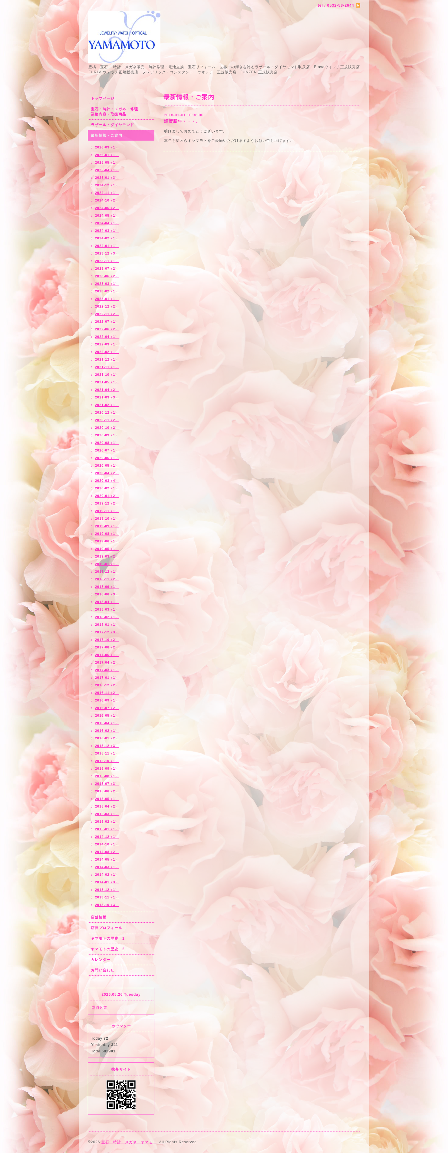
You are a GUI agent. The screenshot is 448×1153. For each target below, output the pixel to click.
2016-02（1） (107, 730)
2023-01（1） (107, 299)
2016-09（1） (107, 700)
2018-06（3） (107, 594)
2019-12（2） (107, 503)
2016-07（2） (107, 708)
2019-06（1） (107, 541)
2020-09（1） (107, 435)
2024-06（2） (107, 208)
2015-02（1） (107, 821)
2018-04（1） (107, 602)
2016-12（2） (107, 685)
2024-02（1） (107, 238)
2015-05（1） (107, 799)
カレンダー (100, 960)
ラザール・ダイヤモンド (112, 125)
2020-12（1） (107, 412)
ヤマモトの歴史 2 (108, 949)
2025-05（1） (107, 162)
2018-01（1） (107, 624)
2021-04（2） (107, 390)
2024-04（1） (107, 223)
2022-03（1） (107, 344)
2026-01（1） (107, 155)
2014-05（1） (107, 859)
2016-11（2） (107, 693)
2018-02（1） (107, 617)
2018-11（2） (107, 579)
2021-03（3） (107, 397)
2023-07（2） (107, 268)
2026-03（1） (107, 147)
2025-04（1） (107, 170)
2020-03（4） (107, 480)
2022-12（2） (107, 306)
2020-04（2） (107, 473)
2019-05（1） (107, 549)
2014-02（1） (107, 874)
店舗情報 (99, 917)
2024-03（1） (107, 230)
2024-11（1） (107, 193)
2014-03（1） (107, 867)
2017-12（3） (107, 632)
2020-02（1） (107, 488)
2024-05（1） (107, 215)
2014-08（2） (107, 852)
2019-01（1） (107, 564)
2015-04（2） (107, 806)
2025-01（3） (107, 177)
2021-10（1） (107, 374)
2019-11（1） (107, 511)
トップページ (102, 98)
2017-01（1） (107, 677)
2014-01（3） (107, 882)
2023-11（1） (107, 261)
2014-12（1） (107, 836)
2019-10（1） (107, 518)
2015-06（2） (107, 791)
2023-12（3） (107, 253)
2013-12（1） (107, 889)
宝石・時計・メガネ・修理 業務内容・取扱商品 (121, 111)
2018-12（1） (107, 571)
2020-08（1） (107, 443)
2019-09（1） (107, 526)
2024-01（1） (107, 246)
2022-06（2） (107, 329)
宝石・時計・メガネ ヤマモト (128, 1142)
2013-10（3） (107, 905)
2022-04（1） (107, 336)
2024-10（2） (107, 200)
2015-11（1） (107, 753)
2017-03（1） (107, 670)
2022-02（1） (107, 352)
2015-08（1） (107, 776)
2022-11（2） (107, 314)
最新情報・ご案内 (106, 135)
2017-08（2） (107, 647)
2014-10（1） (107, 844)
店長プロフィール (106, 928)
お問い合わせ (102, 970)
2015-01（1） (107, 829)
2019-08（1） (107, 533)
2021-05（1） (107, 382)
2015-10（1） (107, 761)
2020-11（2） (107, 420)
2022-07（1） (107, 321)
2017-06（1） (107, 655)
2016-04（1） (107, 723)
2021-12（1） (107, 359)
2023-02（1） (107, 291)
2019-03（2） (107, 556)
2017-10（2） (107, 639)
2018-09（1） (107, 586)
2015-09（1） (107, 768)
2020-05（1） (107, 465)
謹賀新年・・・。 (182, 121)
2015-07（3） (107, 783)
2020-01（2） (107, 496)
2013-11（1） (107, 897)
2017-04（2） (107, 662)
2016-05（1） (107, 715)
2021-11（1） (107, 367)
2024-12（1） (107, 185)
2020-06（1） (107, 458)
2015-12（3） (107, 746)
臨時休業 (99, 1007)
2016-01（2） (107, 738)
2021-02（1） (107, 405)
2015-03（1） (107, 814)
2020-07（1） (107, 450)
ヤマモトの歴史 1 (108, 938)
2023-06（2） (107, 276)
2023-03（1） (107, 283)
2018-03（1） (107, 609)
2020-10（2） (107, 427)
